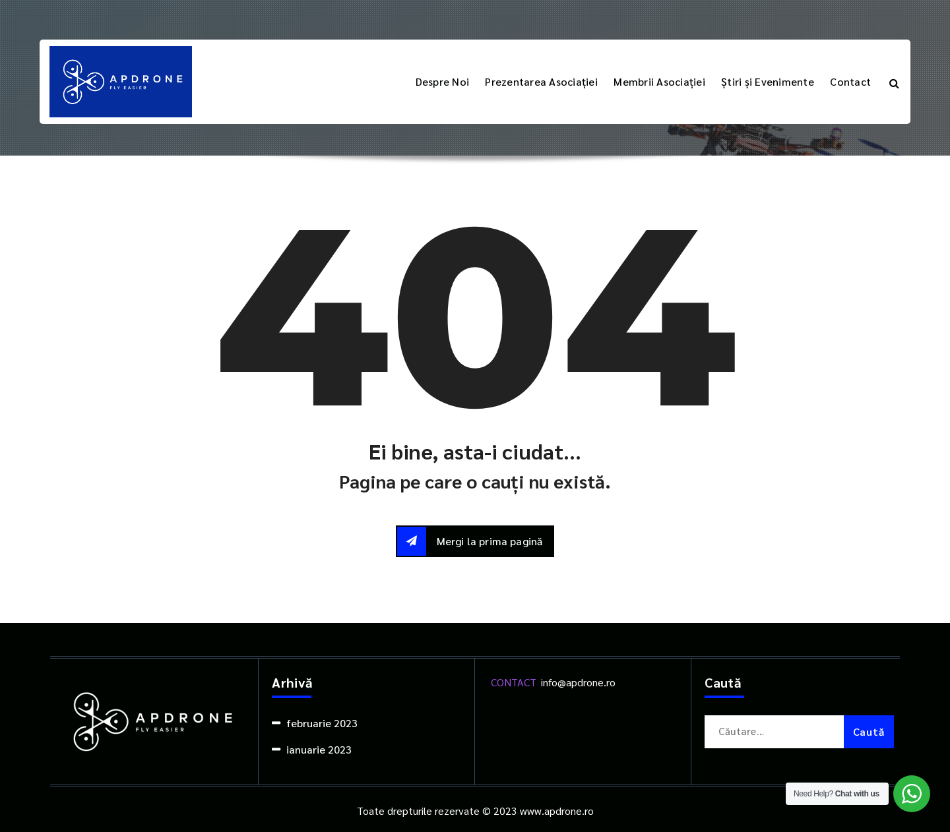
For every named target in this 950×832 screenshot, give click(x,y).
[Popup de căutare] (894, 81)
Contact (850, 81)
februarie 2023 (322, 723)
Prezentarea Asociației (541, 81)
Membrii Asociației (659, 81)
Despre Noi (443, 81)
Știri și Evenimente (767, 81)
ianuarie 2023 (319, 749)
